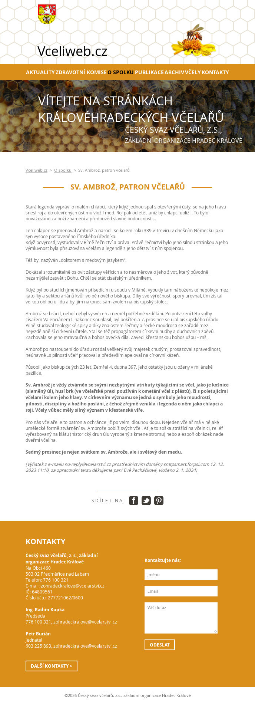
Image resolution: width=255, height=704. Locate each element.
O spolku (120, 72)
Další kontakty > (51, 666)
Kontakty (215, 72)
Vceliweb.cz (36, 170)
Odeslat (160, 645)
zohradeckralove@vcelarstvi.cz (73, 586)
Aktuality (40, 72)
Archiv (174, 72)
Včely (193, 72)
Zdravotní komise (81, 72)
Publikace (149, 72)
